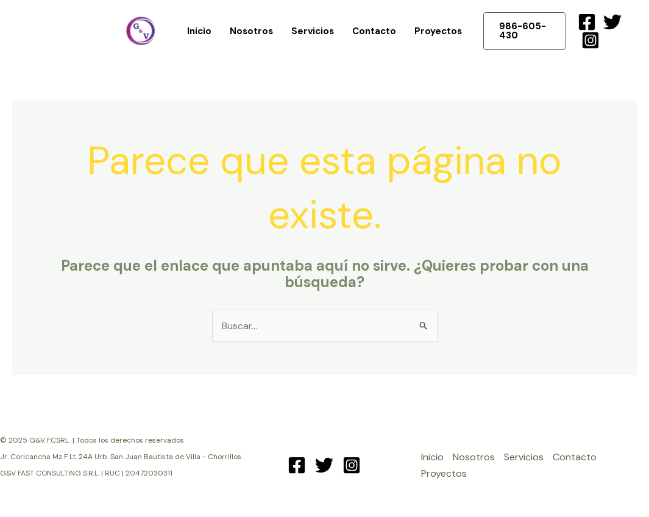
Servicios (312, 31)
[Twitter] (612, 22)
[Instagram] (590, 40)
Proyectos (438, 31)
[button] (524, 31)
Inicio (199, 31)
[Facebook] (587, 22)
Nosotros (251, 31)
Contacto (374, 31)
